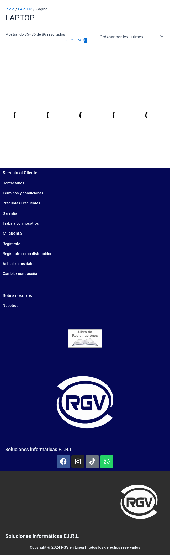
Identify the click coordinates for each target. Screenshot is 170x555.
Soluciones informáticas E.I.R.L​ (42, 536)
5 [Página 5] (79, 40)
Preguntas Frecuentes (21, 203)
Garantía (10, 213)
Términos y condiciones (23, 193)
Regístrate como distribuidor (27, 253)
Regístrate (11, 243)
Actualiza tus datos (19, 263)
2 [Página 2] (72, 40)
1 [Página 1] (70, 40)
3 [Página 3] (74, 40)
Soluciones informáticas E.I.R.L (38, 449)
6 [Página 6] (81, 40)
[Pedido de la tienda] (130, 36)
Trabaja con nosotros (21, 223)
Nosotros (10, 305)
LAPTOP (25, 9)
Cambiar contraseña (20, 273)
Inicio (9, 9)
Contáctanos (13, 183)
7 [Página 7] (83, 40)
